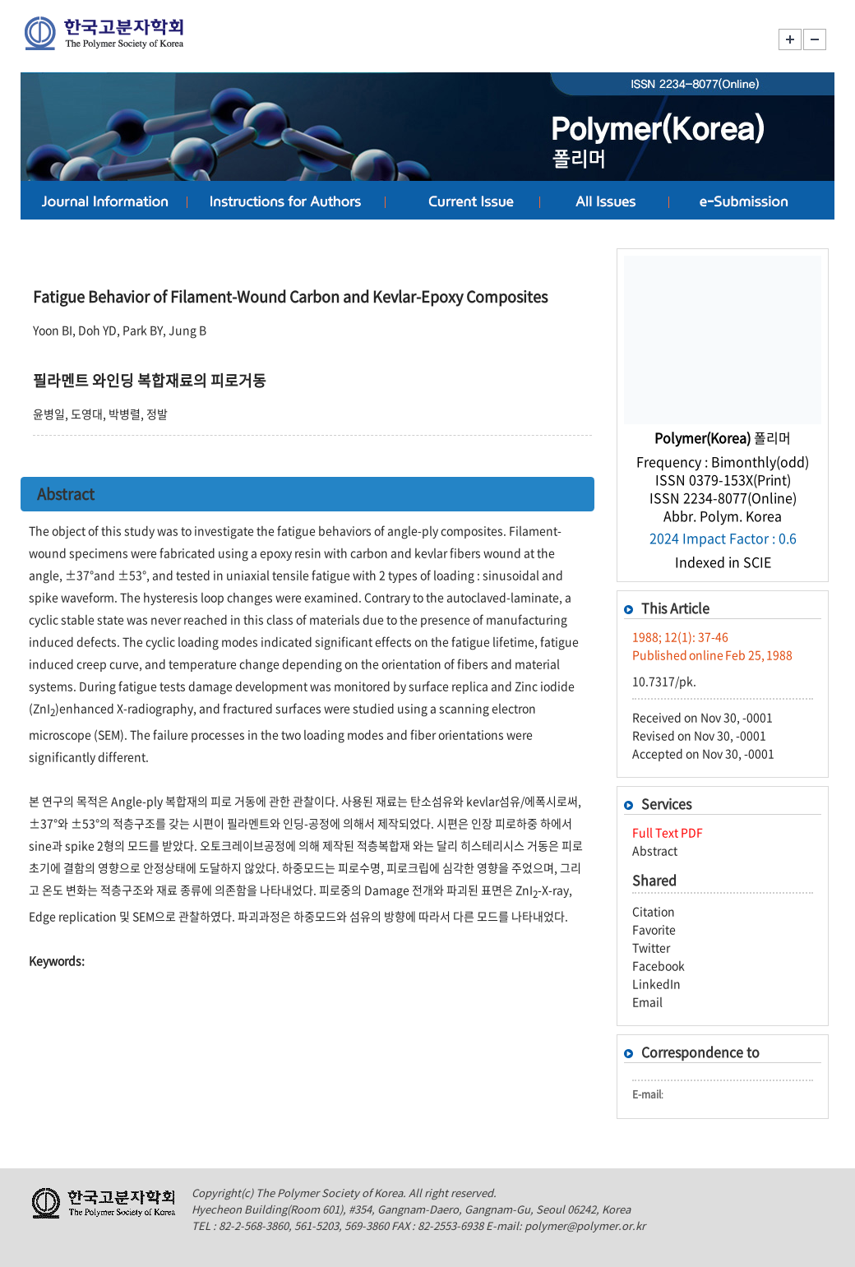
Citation (653, 911)
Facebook (658, 965)
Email (647, 1001)
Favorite (654, 929)
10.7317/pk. (664, 681)
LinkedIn (656, 983)
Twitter (651, 947)
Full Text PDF (667, 832)
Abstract (654, 850)
